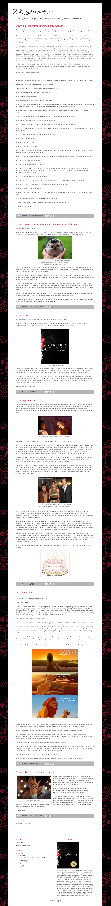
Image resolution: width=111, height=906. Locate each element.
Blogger (58, 901)
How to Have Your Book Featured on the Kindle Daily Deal (46, 224)
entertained (34, 804)
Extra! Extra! (22, 315)
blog (43, 806)
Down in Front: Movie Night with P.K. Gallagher (40, 26)
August (22, 863)
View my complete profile (23, 845)
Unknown (21, 842)
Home (59, 820)
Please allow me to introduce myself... (36, 772)
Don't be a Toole (24, 592)
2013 (19, 853)
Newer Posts (20, 820)
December (23, 855)
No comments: (39, 215)
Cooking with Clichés (27, 400)
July (21, 866)
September (23, 861)
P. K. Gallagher (33, 12)
